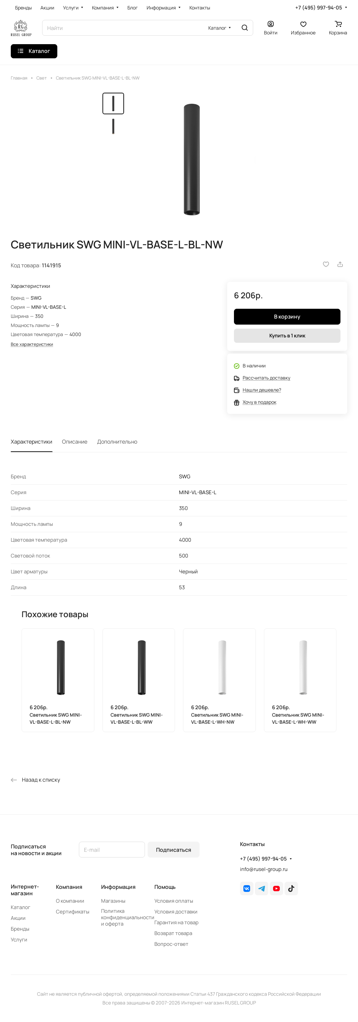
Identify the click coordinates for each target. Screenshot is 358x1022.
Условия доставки (176, 911)
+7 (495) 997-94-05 (318, 8)
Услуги (19, 939)
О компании (70, 900)
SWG (36, 298)
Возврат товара (173, 933)
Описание (74, 441)
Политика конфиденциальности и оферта (127, 917)
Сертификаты (72, 911)
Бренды (20, 928)
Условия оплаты (173, 900)
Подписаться (173, 849)
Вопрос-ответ (171, 944)
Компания (69, 887)
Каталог (20, 907)
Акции (18, 918)
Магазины (113, 900)
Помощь (165, 887)
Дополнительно (117, 441)
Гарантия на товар (176, 922)
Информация (118, 887)
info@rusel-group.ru (264, 869)
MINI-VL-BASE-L (48, 307)
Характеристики (31, 441)
